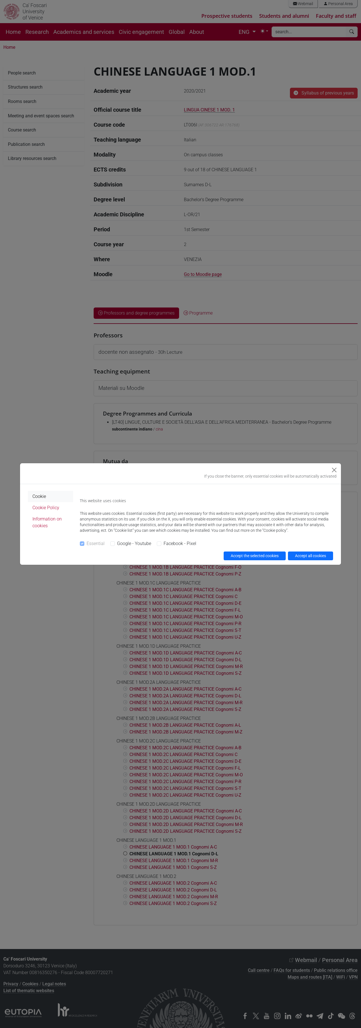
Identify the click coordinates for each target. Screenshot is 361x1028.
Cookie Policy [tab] (45, 507)
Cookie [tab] (39, 496)
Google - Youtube (134, 543)
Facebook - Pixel (180, 543)
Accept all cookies (310, 555)
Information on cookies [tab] (47, 522)
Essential (96, 543)
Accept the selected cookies (255, 555)
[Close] (334, 470)
